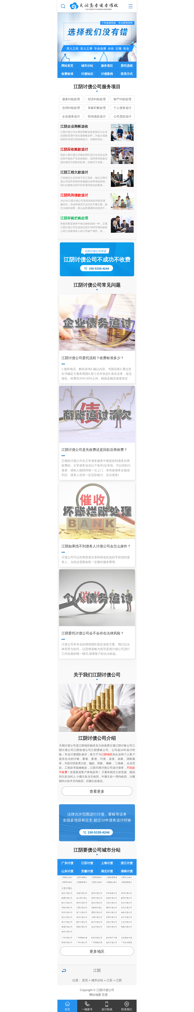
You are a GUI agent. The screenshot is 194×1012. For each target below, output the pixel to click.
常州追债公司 (111, 893)
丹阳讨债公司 (111, 917)
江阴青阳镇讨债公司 (96, 877)
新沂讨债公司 (96, 922)
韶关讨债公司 (111, 942)
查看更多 (97, 791)
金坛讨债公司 (96, 927)
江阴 (119, 980)
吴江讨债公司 (126, 917)
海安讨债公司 (67, 932)
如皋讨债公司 (126, 912)
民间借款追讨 (97, 116)
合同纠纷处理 (71, 107)
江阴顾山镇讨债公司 (111, 882)
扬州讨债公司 (126, 898)
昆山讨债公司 (67, 917)
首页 (85, 980)
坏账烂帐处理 (97, 107)
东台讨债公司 (126, 903)
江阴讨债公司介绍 (97, 738)
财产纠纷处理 (122, 99)
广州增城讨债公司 (81, 938)
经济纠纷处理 (97, 99)
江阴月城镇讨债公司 (81, 877)
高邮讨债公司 (81, 927)
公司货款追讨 (122, 116)
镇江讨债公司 (67, 903)
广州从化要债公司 (126, 942)
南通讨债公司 (67, 898)
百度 (105, 994)
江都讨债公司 (96, 917)
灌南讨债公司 (126, 927)
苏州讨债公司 (126, 893)
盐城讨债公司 (111, 898)
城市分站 (97, 980)
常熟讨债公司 (67, 907)
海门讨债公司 (81, 912)
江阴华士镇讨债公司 (126, 877)
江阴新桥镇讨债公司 (81, 882)
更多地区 (97, 951)
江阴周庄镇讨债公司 (67, 882)
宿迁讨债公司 (96, 903)
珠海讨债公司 (67, 942)
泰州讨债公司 (81, 903)
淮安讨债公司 (96, 898)
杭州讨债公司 (96, 938)
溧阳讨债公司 (96, 912)
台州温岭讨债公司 (126, 938)
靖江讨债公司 (67, 922)
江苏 (109, 980)
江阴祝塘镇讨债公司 (126, 882)
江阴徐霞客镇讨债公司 (111, 877)
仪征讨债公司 (111, 922)
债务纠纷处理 (71, 99)
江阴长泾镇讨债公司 (96, 882)
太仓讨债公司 (126, 922)
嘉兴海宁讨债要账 (111, 938)
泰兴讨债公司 (111, 912)
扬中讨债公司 (81, 922)
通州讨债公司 (111, 907)
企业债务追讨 (71, 116)
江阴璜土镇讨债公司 (67, 877)
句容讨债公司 (111, 927)
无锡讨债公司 (81, 893)
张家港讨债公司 (96, 907)
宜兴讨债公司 (126, 907)
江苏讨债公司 (67, 888)
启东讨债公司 (81, 917)
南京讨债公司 (67, 893)
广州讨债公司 (67, 938)
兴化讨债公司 (111, 903)
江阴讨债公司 (81, 907)
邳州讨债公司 (67, 912)
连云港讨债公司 (81, 898)
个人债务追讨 (122, 107)
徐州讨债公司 (96, 893)
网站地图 (95, 994)
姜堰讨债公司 (67, 927)
